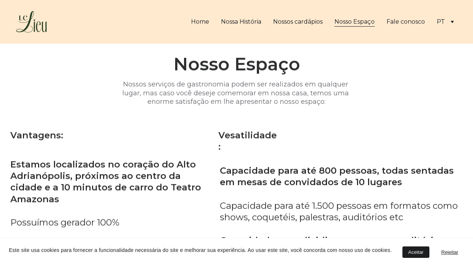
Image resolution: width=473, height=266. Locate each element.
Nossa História (241, 21)
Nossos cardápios (298, 21)
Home (200, 21)
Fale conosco (406, 21)
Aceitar (415, 252)
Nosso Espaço (354, 21)
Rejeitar (449, 252)
